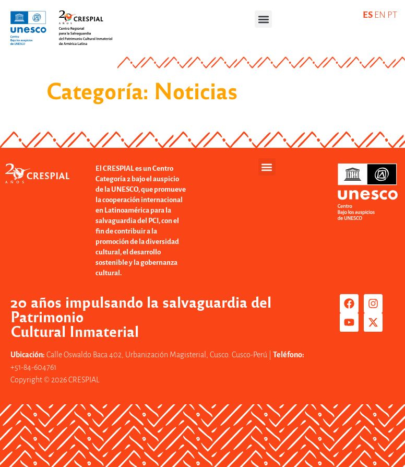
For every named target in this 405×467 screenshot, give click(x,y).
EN (380, 15)
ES (368, 15)
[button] (263, 19)
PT (392, 15)
